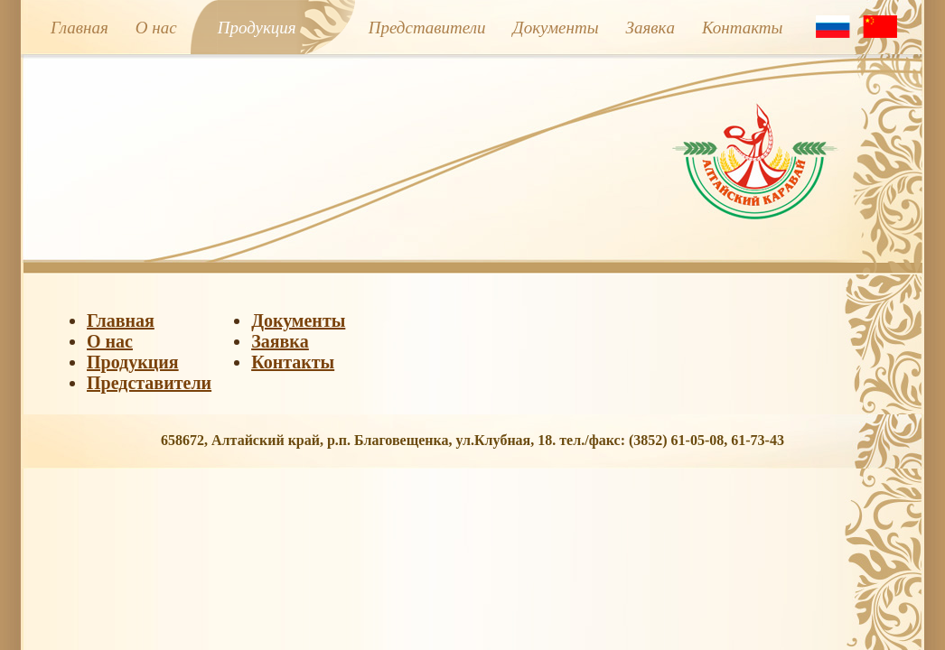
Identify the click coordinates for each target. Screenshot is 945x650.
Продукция (257, 27)
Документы (556, 27)
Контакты (742, 27)
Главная (79, 27)
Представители (427, 27)
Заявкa (650, 27)
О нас (156, 27)
